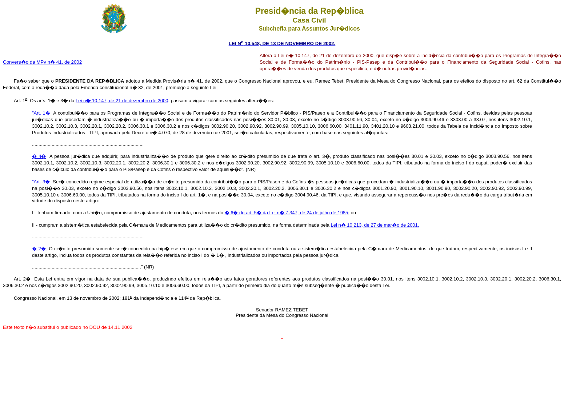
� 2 (39, 248)
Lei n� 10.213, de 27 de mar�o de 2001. (375, 225)
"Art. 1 (41, 113)
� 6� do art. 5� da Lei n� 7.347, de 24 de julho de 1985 (286, 212)
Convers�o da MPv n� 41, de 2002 (42, 62)
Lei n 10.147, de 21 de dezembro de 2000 (122, 100)
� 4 (39, 156)
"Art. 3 (41, 181)
